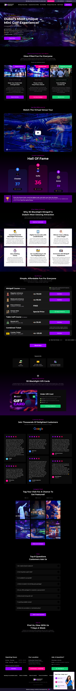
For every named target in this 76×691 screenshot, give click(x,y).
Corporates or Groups (65, 66)
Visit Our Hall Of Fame (26, 200)
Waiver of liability (23, 675)
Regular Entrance (19, 66)
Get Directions (51, 1)
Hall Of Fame (60, 4)
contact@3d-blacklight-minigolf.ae (61, 662)
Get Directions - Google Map (36, 668)
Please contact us (60, 311)
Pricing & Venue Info (51, 4)
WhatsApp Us (68, 1)
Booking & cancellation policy (11, 675)
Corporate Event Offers (34, 4)
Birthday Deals (42, 66)
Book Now (68, 4)
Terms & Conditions (43, 675)
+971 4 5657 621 (60, 1)
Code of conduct (33, 675)
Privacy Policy (52, 675)
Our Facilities (43, 4)
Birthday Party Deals (22, 4)
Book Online (12, 38)
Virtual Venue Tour (27, 38)
